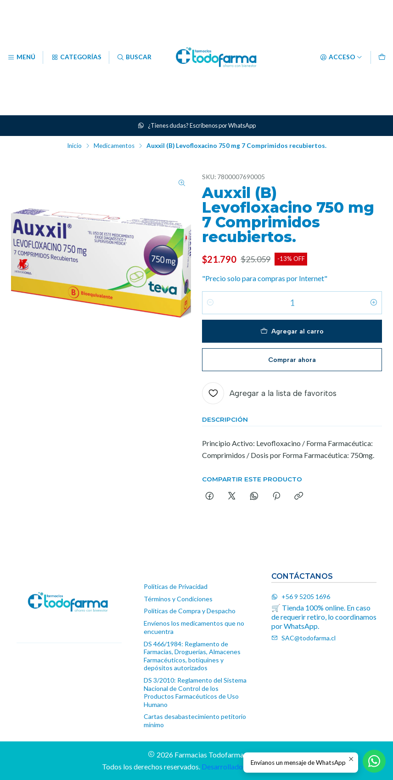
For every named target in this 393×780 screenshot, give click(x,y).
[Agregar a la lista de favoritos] (269, 393)
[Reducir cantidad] (210, 303)
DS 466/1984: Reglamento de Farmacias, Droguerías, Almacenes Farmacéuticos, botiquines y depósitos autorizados (192, 656)
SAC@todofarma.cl (303, 638)
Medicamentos (114, 146)
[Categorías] (76, 57)
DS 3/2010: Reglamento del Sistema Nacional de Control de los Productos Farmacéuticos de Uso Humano (195, 692)
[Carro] (381, 57)
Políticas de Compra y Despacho (190, 611)
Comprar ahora (292, 360)
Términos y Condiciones (178, 599)
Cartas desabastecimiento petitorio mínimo (195, 720)
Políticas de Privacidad (176, 586)
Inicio (74, 146)
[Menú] (21, 57)
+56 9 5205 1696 (300, 596)
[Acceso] (341, 57)
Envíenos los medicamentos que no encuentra (194, 627)
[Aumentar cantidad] (374, 303)
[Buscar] (134, 57)
